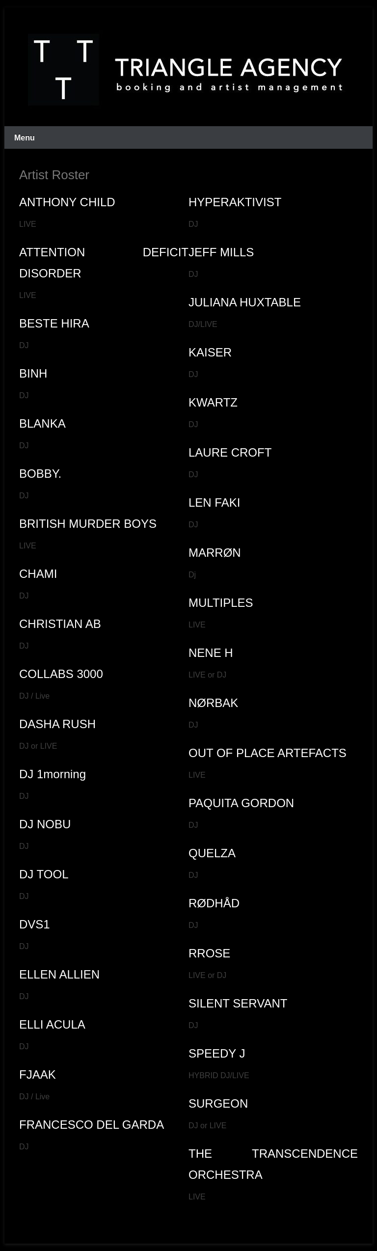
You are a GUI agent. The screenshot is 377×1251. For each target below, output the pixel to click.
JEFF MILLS (221, 252)
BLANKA (42, 423)
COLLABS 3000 (61, 673)
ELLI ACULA (52, 1024)
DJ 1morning (52, 774)
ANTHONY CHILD (67, 202)
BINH (33, 373)
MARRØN (214, 552)
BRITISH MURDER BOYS (88, 523)
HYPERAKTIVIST (234, 202)
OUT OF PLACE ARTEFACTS (267, 753)
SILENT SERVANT (237, 1003)
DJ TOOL (43, 874)
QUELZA (212, 853)
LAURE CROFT (229, 452)
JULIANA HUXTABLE (244, 302)
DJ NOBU (45, 824)
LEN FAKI (214, 502)
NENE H (210, 652)
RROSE (209, 953)
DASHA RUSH (57, 724)
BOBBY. (40, 473)
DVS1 (34, 924)
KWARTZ (213, 402)
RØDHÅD (214, 903)
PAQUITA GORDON (241, 803)
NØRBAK (213, 702)
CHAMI (38, 573)
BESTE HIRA (54, 323)
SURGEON (218, 1103)
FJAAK (37, 1074)
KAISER (210, 352)
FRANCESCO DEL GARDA (91, 1124)
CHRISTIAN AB (60, 623)
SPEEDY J (216, 1053)
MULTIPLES (220, 602)
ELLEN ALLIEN (59, 974)
